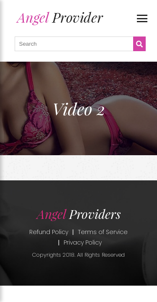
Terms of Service (103, 232)
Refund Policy (48, 232)
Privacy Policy (83, 242)
